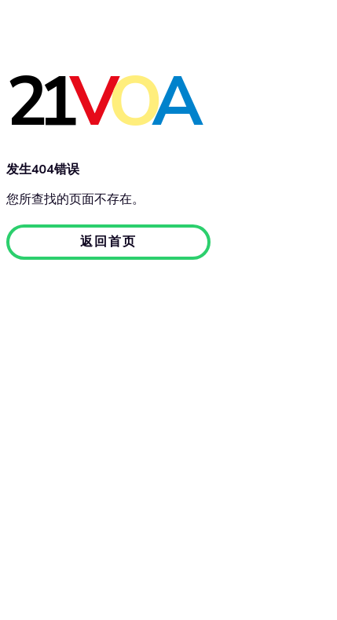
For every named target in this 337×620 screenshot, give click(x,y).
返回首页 (108, 241)
